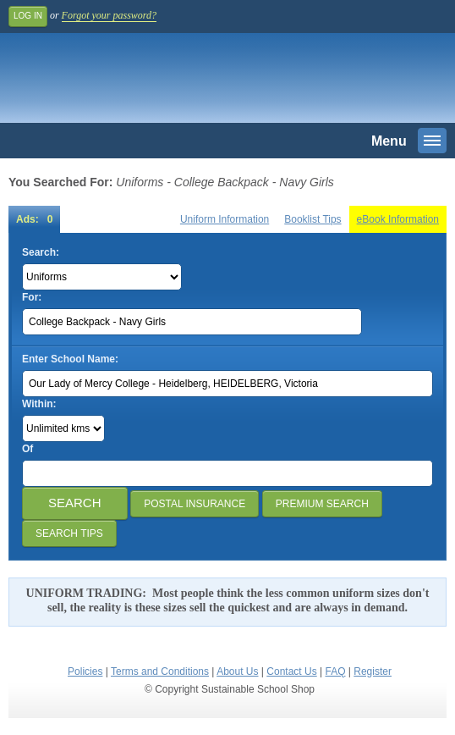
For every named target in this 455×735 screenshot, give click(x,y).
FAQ (335, 671)
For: (31, 297)
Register (373, 671)
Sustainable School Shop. (126, 82)
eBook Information (398, 219)
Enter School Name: (70, 359)
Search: (40, 252)
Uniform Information (224, 219)
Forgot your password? (109, 15)
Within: (39, 404)
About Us (237, 671)
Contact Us (291, 671)
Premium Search (322, 504)
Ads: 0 (34, 219)
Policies (85, 671)
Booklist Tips (312, 219)
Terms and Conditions (160, 671)
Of (27, 449)
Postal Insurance (194, 504)
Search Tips (69, 533)
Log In (28, 15)
